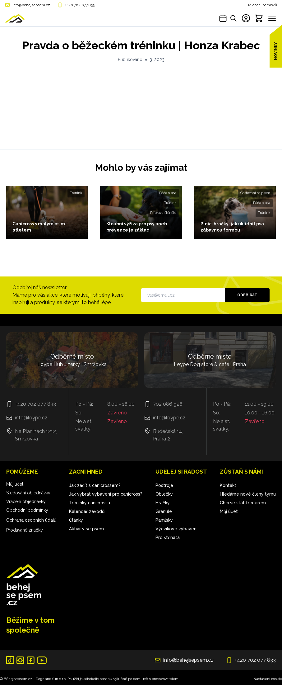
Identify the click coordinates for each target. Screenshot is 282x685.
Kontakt (228, 485)
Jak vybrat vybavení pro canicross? (105, 494)
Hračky (162, 502)
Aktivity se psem (86, 528)
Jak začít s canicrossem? (95, 485)
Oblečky (164, 494)
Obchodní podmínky (27, 510)
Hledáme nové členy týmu (248, 494)
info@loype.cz (31, 418)
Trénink (76, 193)
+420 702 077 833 (80, 5)
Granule (163, 511)
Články (76, 520)
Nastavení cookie (267, 679)
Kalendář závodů (86, 511)
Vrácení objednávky (26, 501)
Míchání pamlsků (262, 5)
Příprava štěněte (163, 213)
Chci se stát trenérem (243, 502)
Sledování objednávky (28, 492)
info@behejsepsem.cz (31, 5)
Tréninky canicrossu (89, 502)
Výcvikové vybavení (176, 528)
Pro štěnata (167, 537)
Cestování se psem (255, 193)
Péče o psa (167, 193)
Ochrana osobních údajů (31, 520)
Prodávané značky (24, 530)
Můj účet (14, 484)
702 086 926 (168, 404)
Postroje (164, 485)
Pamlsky (164, 520)
